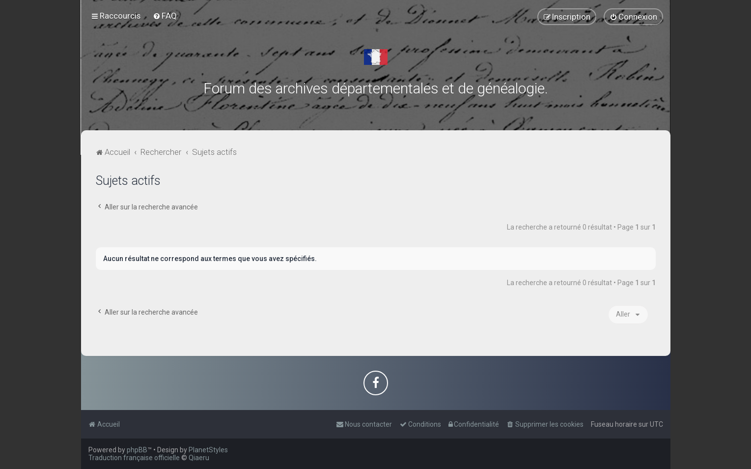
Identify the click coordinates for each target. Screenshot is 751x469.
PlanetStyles (208, 450)
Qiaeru (199, 458)
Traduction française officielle (134, 458)
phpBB (137, 450)
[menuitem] (164, 15)
